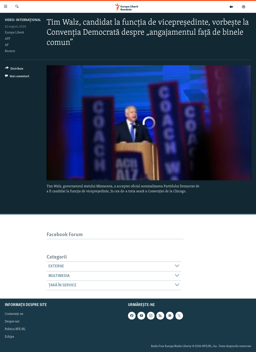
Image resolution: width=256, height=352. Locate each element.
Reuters (10, 51)
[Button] (14, 69)
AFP (7, 38)
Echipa (9, 337)
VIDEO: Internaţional (23, 20)
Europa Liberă (14, 32)
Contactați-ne (14, 314)
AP (7, 45)
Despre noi (12, 321)
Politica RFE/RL (15, 329)
